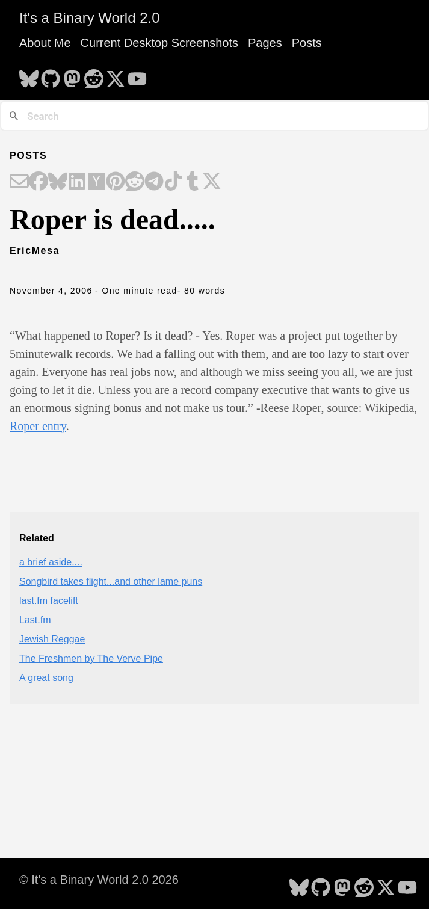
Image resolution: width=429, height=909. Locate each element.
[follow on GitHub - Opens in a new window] (50, 75)
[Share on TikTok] (173, 182)
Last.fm (35, 620)
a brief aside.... (50, 562)
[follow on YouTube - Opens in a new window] (137, 75)
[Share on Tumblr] (192, 182)
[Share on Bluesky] (57, 182)
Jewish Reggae (52, 639)
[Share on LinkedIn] (77, 182)
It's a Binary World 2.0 (89, 18)
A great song (46, 678)
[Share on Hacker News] (96, 182)
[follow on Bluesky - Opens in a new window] (29, 75)
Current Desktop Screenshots (159, 42)
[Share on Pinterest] (115, 182)
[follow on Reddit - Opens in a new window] (93, 75)
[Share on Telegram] (154, 182)
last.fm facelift (48, 601)
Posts (307, 42)
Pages (265, 42)
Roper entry (38, 426)
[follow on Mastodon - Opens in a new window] (72, 75)
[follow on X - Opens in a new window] (115, 75)
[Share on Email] (19, 182)
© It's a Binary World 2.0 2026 (99, 879)
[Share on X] (211, 182)
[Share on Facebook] (38, 182)
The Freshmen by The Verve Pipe (91, 658)
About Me (45, 42)
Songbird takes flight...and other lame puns (110, 581)
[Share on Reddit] (134, 182)
